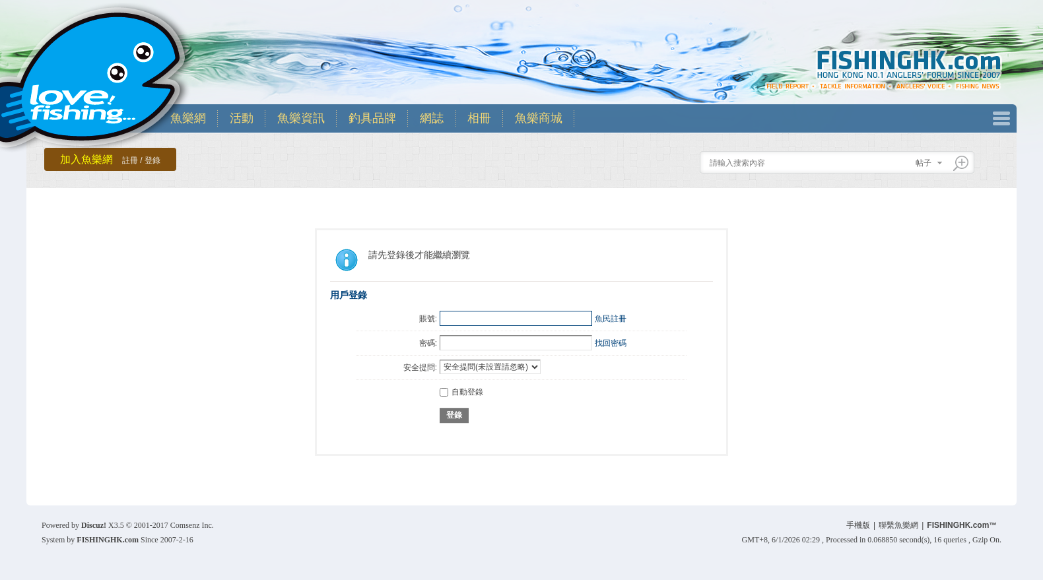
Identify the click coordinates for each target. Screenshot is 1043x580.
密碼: (428, 343)
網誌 (432, 118)
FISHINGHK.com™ (962, 525)
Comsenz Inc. (192, 525)
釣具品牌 (372, 118)
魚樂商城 (538, 118)
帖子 (923, 163)
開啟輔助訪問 (998, 9)
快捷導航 (1001, 118)
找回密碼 (610, 343)
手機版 (858, 525)
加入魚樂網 (110, 159)
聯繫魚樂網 (898, 525)
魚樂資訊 (301, 118)
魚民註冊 (610, 318)
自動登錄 (461, 392)
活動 (241, 118)
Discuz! (93, 525)
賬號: (428, 318)
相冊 (479, 118)
